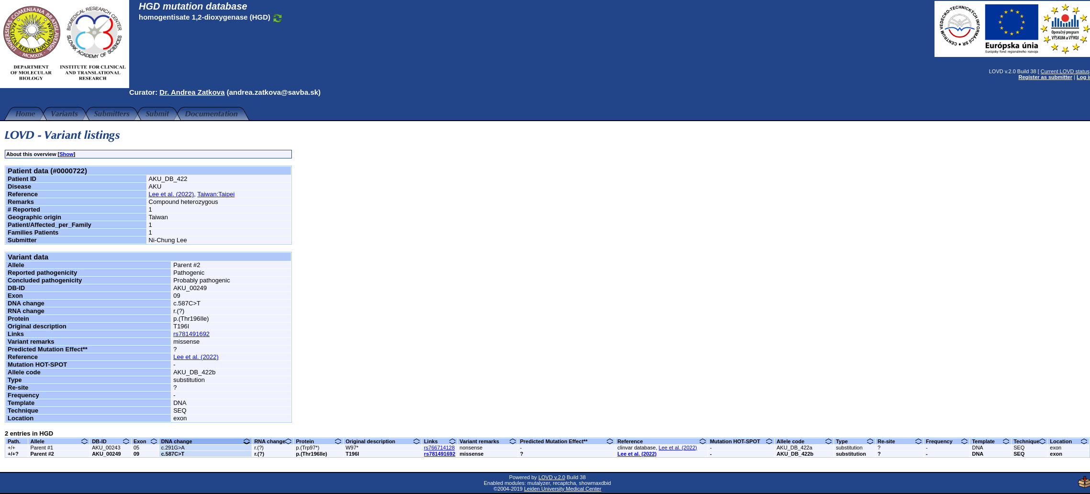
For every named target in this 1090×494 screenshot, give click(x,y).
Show (66, 154)
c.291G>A (173, 447)
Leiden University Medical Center (560, 489)
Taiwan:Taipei (215, 194)
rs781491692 (191, 333)
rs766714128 (439, 447)
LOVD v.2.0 (549, 477)
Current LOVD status (1060, 71)
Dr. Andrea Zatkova (191, 92)
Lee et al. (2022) (171, 194)
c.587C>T (173, 454)
